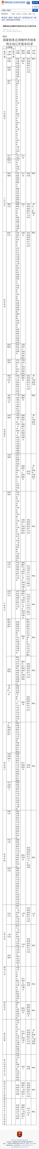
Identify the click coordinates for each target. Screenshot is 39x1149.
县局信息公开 (28, 18)
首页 (5, 18)
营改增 (13, 14)
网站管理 (25, 1140)
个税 (33, 14)
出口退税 (24, 14)
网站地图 (19, 1140)
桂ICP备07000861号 (27, 1145)
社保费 (29, 14)
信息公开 (17, 18)
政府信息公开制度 (13, 20)
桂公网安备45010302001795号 (19, 1147)
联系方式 (13, 1140)
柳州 (10, 18)
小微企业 (18, 14)
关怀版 (36, 7)
